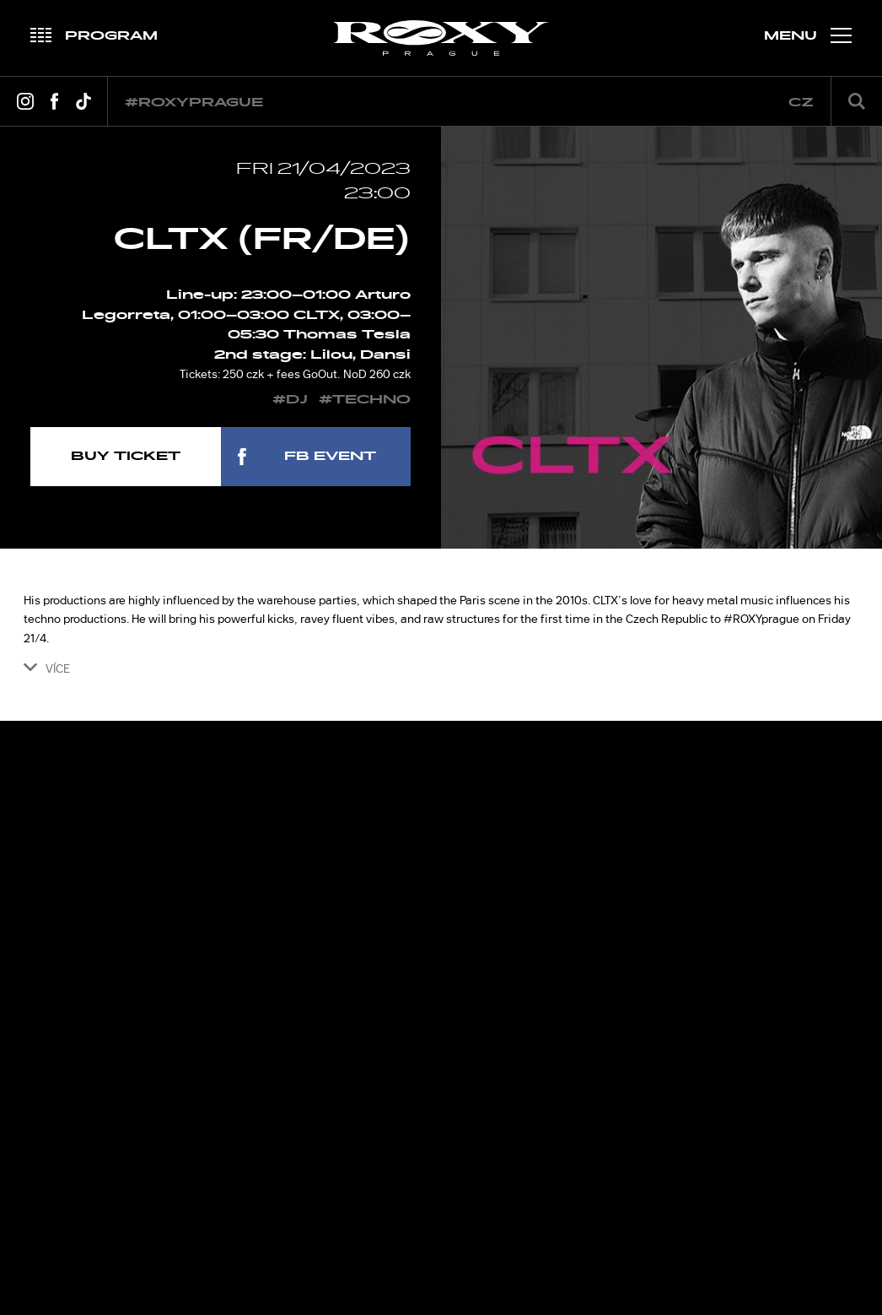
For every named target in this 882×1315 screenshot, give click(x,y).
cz (801, 103)
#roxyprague (194, 103)
